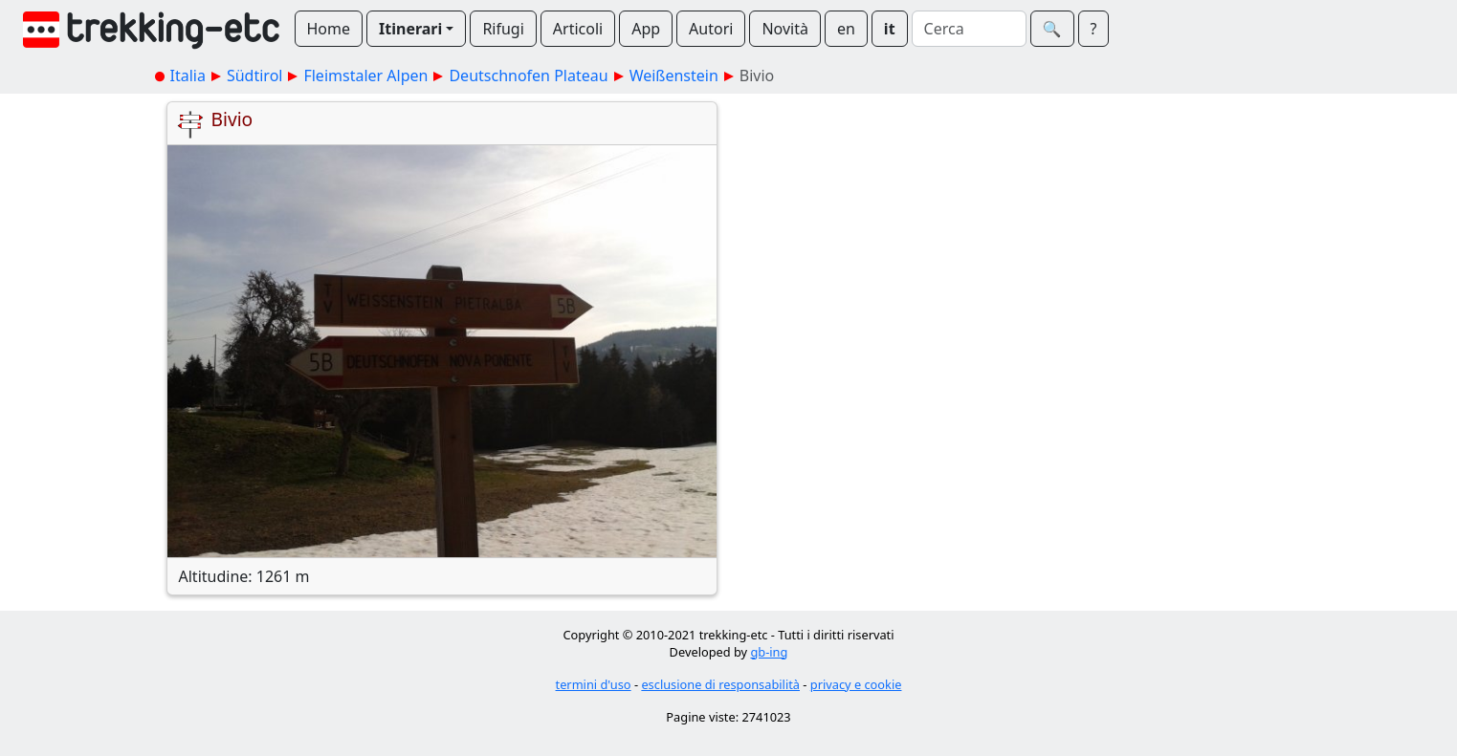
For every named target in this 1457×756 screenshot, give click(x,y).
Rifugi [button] (502, 28)
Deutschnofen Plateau (528, 75)
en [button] (846, 28)
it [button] (889, 28)
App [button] (645, 28)
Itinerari (410, 28)
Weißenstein (673, 75)
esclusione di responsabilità (720, 684)
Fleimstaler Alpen (365, 75)
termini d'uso (593, 684)
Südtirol (255, 75)
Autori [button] (711, 28)
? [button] (1094, 28)
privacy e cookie (856, 684)
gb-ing (768, 651)
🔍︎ (1052, 28)
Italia (188, 75)
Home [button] (329, 28)
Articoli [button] (578, 28)
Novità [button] (785, 28)
